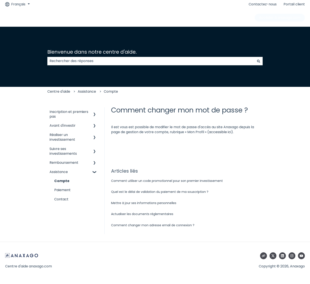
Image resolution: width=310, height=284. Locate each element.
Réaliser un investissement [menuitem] (62, 137)
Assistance (87, 91)
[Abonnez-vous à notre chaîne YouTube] (301, 255)
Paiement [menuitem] (62, 189)
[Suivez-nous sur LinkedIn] (282, 255)
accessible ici (220, 132)
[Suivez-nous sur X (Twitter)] (273, 255)
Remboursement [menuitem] (64, 162)
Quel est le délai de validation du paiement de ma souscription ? (159, 192)
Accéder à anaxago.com (280, 17)
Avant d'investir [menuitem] (63, 125)
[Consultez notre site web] (263, 255)
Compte (111, 91)
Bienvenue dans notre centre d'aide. (92, 51)
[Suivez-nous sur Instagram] (291, 255)
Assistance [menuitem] (59, 171)
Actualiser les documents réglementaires (142, 214)
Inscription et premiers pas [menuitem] (69, 114)
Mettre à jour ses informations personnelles (143, 203)
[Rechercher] (258, 61)
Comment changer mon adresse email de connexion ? (152, 225)
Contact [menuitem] (61, 199)
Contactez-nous (263, 4)
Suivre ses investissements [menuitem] (63, 151)
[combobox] (150, 61)
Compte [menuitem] (61, 180)
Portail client (294, 4)
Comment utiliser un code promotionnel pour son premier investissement (167, 181)
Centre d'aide (58, 91)
